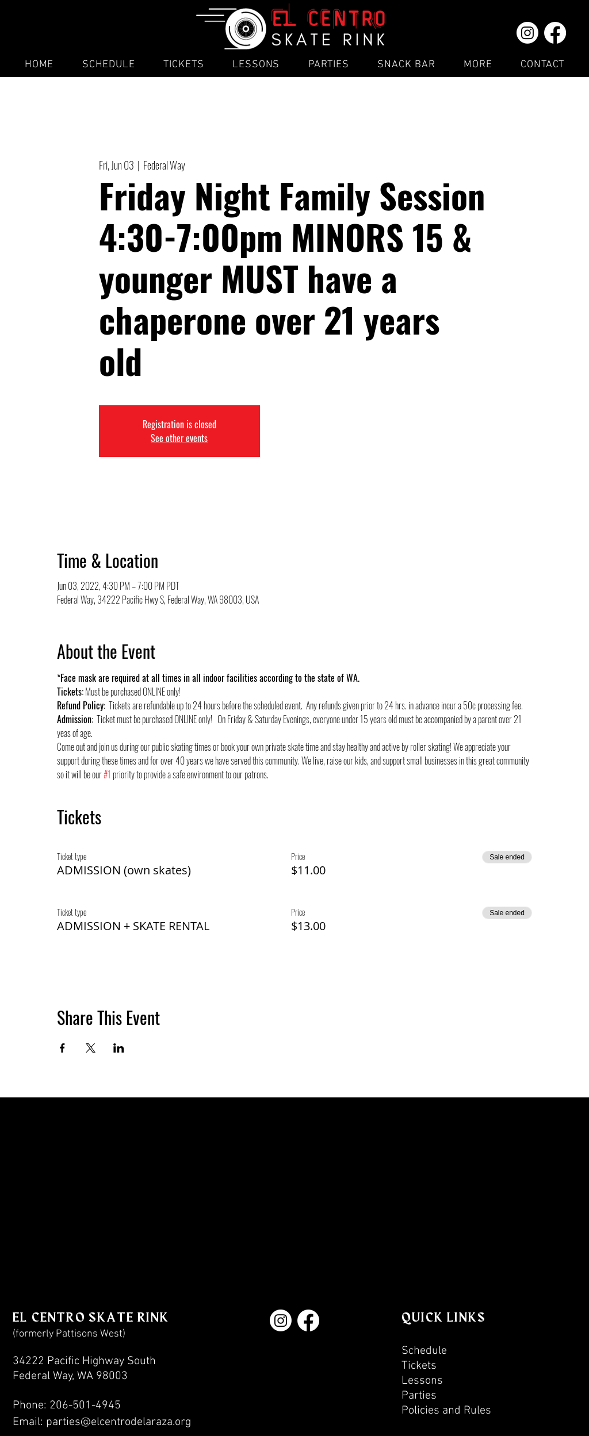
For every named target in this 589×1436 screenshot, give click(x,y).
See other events (179, 438)
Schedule (424, 1351)
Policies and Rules (446, 1411)
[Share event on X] (90, 1048)
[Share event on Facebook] (62, 1048)
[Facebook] (555, 33)
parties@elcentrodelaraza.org (118, 1422)
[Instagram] (527, 33)
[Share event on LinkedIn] (118, 1048)
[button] (328, 64)
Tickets (419, 1366)
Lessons (422, 1381)
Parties (419, 1396)
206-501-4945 (85, 1405)
